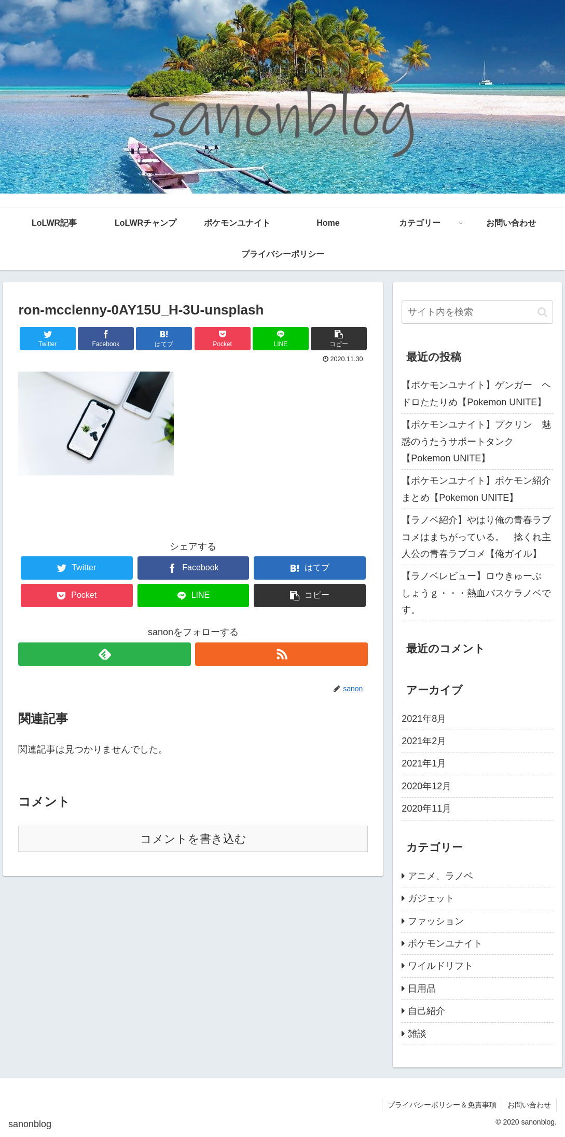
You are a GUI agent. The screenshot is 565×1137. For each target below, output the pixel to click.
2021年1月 (424, 763)
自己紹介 (426, 1011)
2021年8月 (424, 719)
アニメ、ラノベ (440, 876)
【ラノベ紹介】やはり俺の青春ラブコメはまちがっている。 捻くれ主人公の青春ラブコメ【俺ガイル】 (476, 537)
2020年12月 (426, 786)
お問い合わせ (529, 1105)
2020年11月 (426, 808)
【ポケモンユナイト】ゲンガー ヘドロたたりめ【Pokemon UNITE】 (476, 393)
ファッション (436, 921)
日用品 (422, 988)
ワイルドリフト (440, 966)
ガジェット (431, 898)
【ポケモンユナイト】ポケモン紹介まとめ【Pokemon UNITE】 (476, 488)
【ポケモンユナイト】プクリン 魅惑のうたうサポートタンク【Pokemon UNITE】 (476, 441)
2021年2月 (424, 741)
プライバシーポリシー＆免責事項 (442, 1105)
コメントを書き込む (193, 838)
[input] (477, 312)
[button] (542, 312)
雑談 (417, 1034)
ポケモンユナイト (445, 943)
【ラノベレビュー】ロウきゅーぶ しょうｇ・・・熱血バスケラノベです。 (476, 593)
